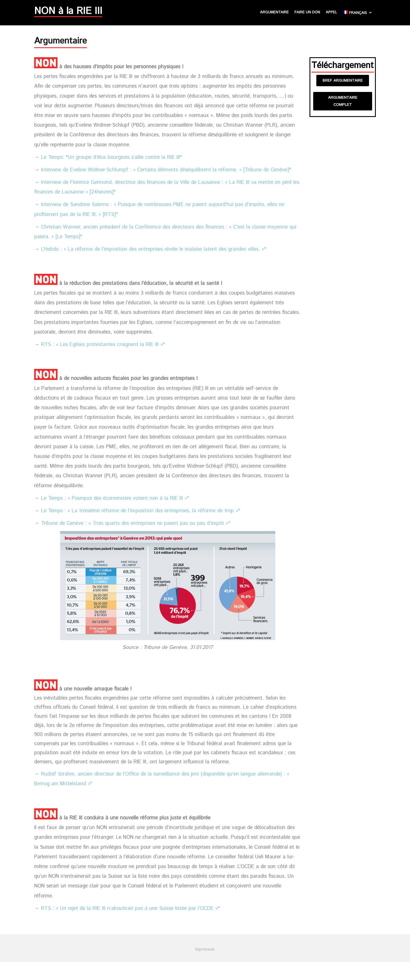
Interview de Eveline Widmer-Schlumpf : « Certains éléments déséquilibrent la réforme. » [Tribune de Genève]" (166, 170)
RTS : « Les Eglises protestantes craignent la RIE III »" (103, 344)
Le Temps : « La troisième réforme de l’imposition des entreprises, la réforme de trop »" (140, 511)
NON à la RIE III (68, 12)
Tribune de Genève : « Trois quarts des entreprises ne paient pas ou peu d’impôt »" (135, 523)
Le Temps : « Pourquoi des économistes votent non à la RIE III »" (115, 498)
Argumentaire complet (342, 101)
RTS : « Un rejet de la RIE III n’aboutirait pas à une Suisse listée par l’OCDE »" (130, 908)
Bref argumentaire (343, 80)
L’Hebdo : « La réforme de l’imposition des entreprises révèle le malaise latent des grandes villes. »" (153, 249)
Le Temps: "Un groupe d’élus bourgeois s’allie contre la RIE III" (111, 157)
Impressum (205, 949)
